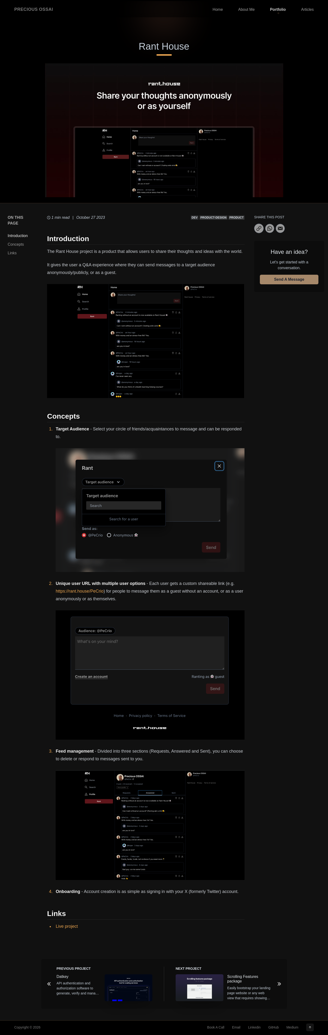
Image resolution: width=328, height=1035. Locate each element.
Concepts (16, 244)
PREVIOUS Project (74, 968)
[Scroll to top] (310, 1027)
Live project (67, 926)
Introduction (18, 236)
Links (12, 253)
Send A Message (289, 279)
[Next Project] (279, 984)
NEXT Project (188, 968)
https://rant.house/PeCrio (79, 591)
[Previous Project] (49, 984)
